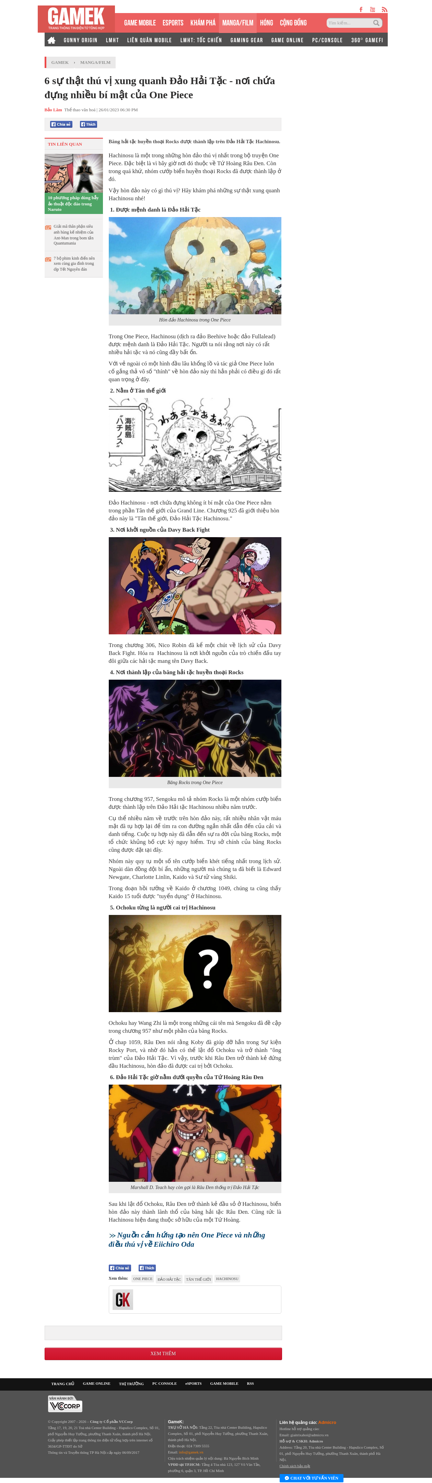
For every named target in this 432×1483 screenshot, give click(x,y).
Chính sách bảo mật (295, 1466)
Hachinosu (227, 1279)
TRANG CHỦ (62, 1384)
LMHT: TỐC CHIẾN (201, 39)
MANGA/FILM (237, 22)
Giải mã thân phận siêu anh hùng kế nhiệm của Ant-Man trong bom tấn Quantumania (74, 235)
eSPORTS (173, 22)
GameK (60, 62)
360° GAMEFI (367, 39)
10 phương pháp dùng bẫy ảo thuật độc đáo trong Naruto (73, 203)
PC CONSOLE (164, 1383)
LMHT (112, 39)
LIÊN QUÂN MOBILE (149, 39)
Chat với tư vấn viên (311, 1478)
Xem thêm (163, 1353)
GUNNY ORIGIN (81, 39)
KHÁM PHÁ (202, 22)
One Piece (142, 1279)
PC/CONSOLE (327, 39)
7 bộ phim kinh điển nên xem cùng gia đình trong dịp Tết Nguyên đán (74, 264)
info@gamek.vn (191, 1452)
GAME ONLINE (287, 39)
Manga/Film (95, 62)
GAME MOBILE (140, 22)
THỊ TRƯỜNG (131, 1384)
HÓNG (266, 22)
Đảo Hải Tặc (169, 1279)
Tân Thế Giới (198, 1279)
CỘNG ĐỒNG (293, 22)
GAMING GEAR (247, 39)
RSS (250, 1383)
